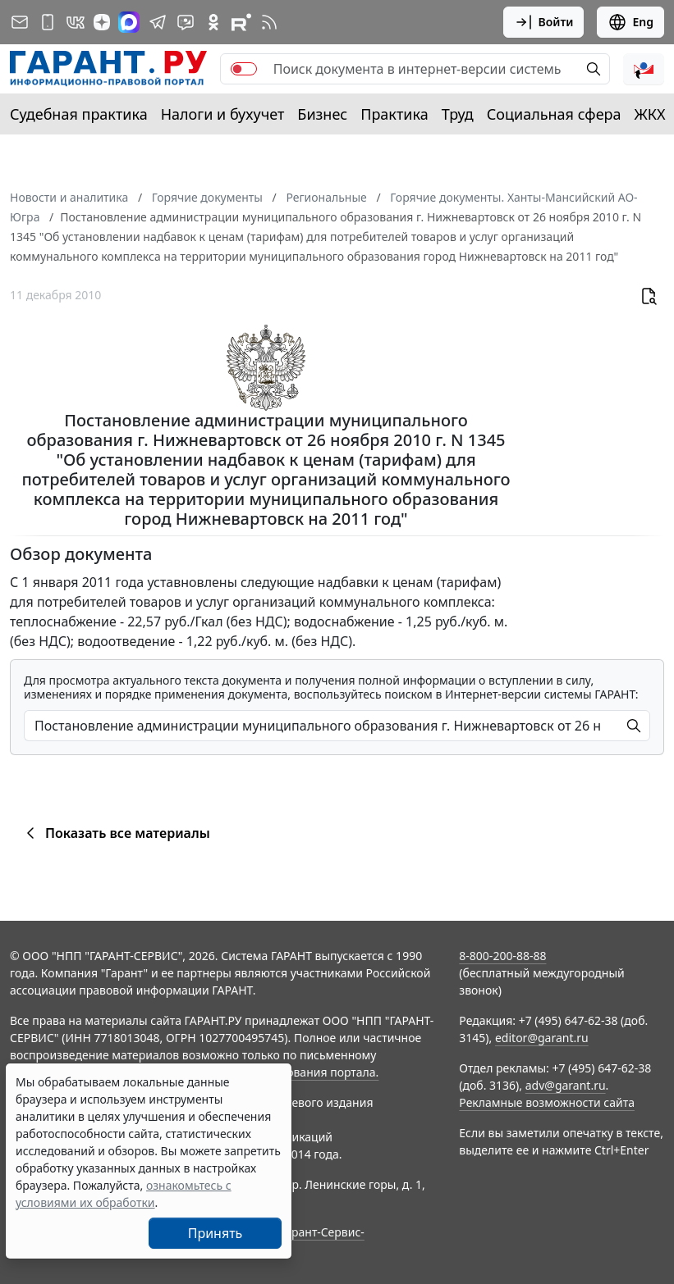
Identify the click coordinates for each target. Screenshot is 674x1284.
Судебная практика (79, 114)
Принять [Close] (215, 1233)
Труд (458, 114)
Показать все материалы (115, 833)
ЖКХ (650, 114)
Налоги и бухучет (223, 114)
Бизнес (322, 114)
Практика (394, 114)
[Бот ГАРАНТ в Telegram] (185, 22)
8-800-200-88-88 (502, 955)
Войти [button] (544, 22)
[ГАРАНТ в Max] (129, 22)
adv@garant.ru (565, 1085)
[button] (643, 68)
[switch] (244, 68)
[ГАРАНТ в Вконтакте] (75, 22)
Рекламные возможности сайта (547, 1102)
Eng (630, 22)
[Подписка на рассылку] (20, 22)
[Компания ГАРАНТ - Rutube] (241, 22)
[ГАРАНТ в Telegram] (157, 22)
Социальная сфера (554, 114)
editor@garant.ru (542, 1037)
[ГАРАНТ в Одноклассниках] (213, 22)
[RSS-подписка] (269, 22)
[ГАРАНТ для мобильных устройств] (47, 22)
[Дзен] (102, 22)
